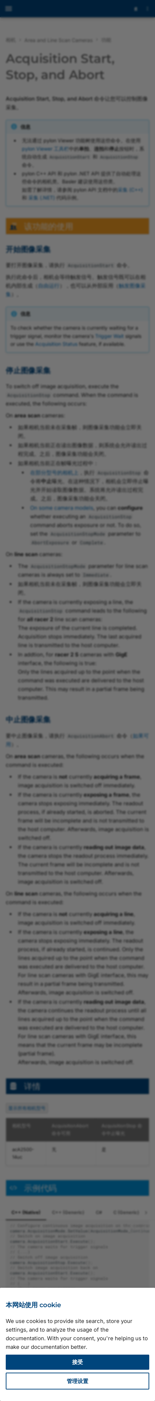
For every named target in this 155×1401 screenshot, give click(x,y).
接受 (77, 1362)
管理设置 (77, 1381)
